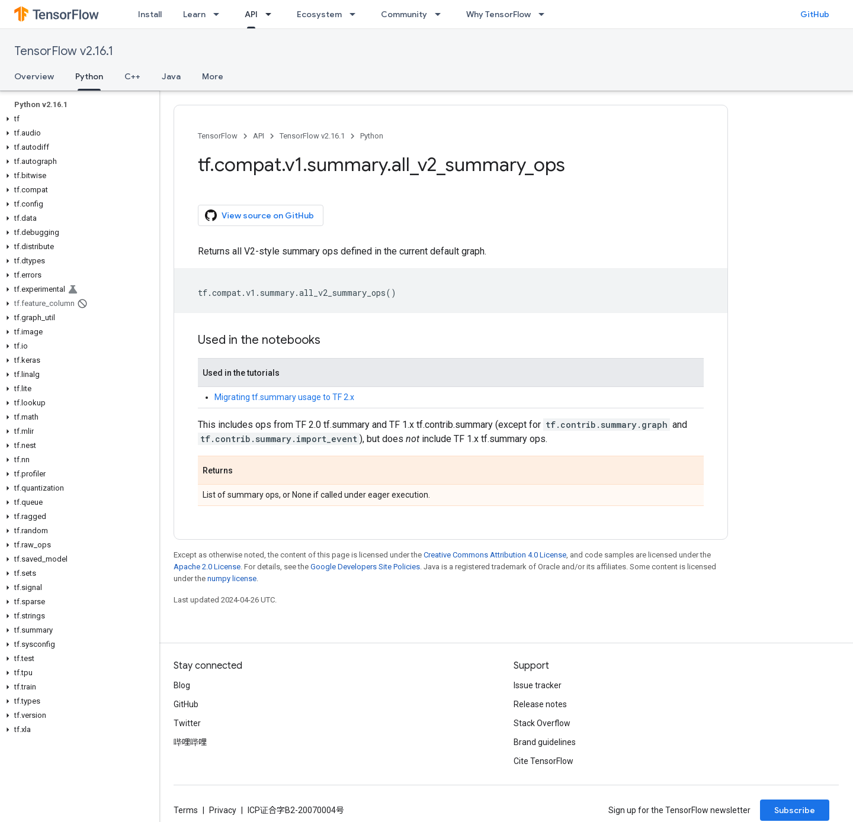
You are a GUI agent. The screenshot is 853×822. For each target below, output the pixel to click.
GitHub (814, 14)
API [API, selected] (251, 14)
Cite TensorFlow (543, 761)
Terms (186, 810)
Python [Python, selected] (89, 76)
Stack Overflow (542, 723)
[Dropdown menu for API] (272, 14)
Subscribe (794, 810)
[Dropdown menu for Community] (441, 14)
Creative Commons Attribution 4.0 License (495, 554)
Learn (194, 14)
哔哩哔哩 (190, 742)
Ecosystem (319, 14)
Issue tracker (538, 685)
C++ (132, 76)
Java (171, 76)
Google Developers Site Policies (365, 566)
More (212, 76)
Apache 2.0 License (207, 566)
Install (150, 14)
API (258, 135)
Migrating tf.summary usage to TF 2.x (284, 397)
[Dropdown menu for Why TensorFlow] (545, 14)
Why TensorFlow (498, 14)
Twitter (187, 723)
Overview (34, 76)
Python (371, 135)
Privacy (222, 810)
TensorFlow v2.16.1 (63, 51)
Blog (182, 685)
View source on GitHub (259, 215)
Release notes (540, 704)
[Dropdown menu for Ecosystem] (356, 14)
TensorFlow (218, 135)
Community (404, 14)
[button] (77, 119)
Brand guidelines (545, 742)
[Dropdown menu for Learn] (220, 14)
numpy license (231, 578)
